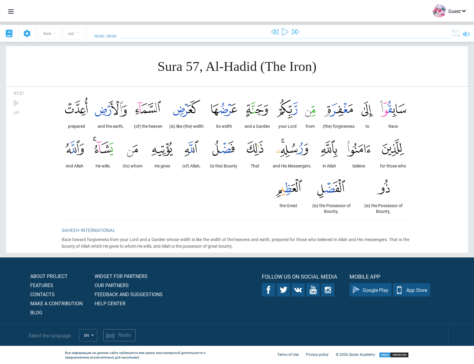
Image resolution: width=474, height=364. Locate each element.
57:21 (19, 93)
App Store (411, 290)
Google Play (370, 290)
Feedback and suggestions (129, 294)
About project (49, 276)
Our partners (112, 285)
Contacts (42, 294)
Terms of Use (288, 354)
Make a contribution (56, 303)
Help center (110, 303)
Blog (36, 312)
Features (41, 285)
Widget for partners (121, 276)
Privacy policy (317, 354)
